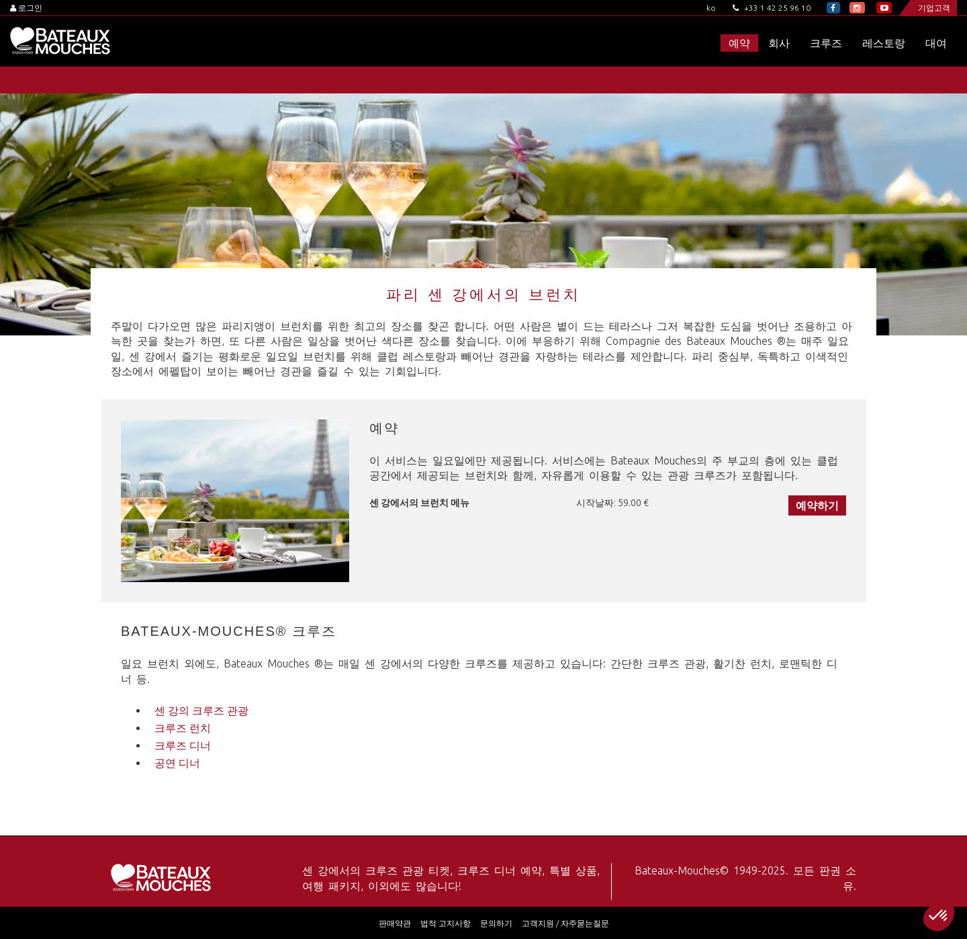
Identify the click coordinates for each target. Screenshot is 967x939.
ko (711, 7)
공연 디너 (177, 763)
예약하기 (817, 505)
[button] (939, 916)
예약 (739, 43)
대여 (936, 43)
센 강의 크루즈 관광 (201, 710)
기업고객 (934, 7)
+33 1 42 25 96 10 (772, 7)
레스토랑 (883, 43)
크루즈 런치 (182, 728)
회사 (779, 43)
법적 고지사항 (445, 923)
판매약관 (395, 923)
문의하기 (496, 923)
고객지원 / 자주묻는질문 (565, 923)
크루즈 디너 (182, 745)
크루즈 (826, 43)
